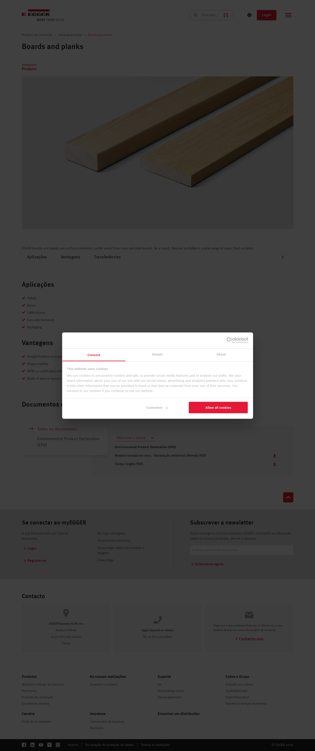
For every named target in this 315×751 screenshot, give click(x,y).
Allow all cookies (218, 407)
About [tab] (221, 354)
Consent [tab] (93, 355)
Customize (157, 407)
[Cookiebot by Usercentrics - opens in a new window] (229, 340)
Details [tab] (157, 354)
